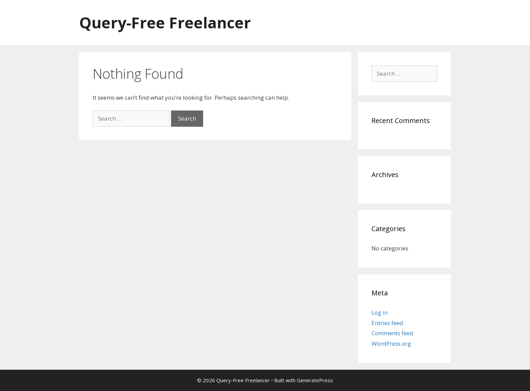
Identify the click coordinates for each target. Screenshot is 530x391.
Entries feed (387, 323)
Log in (379, 312)
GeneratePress (315, 380)
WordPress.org (391, 343)
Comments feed (392, 333)
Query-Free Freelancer (165, 22)
